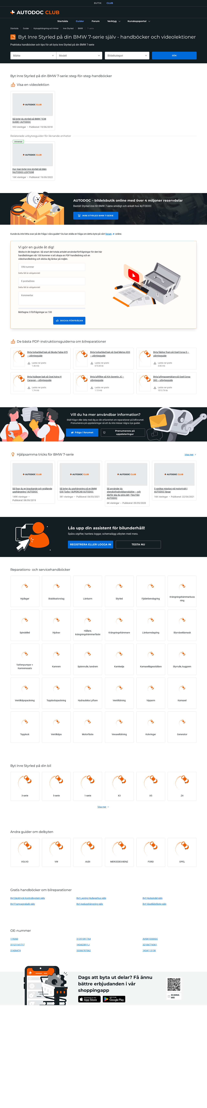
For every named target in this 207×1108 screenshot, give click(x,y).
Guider (26, 28)
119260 (14, 938)
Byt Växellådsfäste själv (154, 903)
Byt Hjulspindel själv (153, 898)
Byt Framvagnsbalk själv (22, 903)
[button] (113, 21)
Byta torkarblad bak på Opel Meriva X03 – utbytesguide (110, 354)
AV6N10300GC (150, 938)
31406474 (15, 950)
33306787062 (83, 950)
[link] (63, 21)
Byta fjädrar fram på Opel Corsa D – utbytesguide (171, 354)
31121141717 (17, 944)
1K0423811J (83, 944)
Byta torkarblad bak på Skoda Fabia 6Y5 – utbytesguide (47, 354)
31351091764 (83, 938)
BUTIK (97, 3)
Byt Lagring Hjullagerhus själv (91, 898)
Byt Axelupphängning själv (89, 903)
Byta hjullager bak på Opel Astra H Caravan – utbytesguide (44, 378)
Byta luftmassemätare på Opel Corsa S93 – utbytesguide (171, 378)
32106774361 (150, 944)
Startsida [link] (14, 28)
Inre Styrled (68, 28)
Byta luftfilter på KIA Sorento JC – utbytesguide (107, 378)
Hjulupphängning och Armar (46, 28)
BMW (80, 28)
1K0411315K (149, 950)
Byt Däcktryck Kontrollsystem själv (27, 898)
